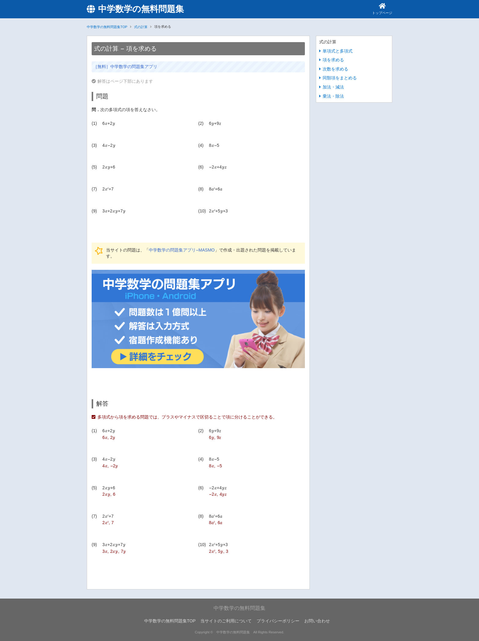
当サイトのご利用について (226, 621)
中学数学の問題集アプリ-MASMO (182, 250)
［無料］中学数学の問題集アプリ (125, 66)
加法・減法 (333, 87)
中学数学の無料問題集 (135, 9)
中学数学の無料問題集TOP (107, 27)
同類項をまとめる (340, 78)
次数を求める (335, 68)
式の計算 (141, 27)
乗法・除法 (333, 96)
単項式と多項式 (338, 50)
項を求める (333, 60)
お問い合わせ (317, 621)
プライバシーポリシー (278, 621)
